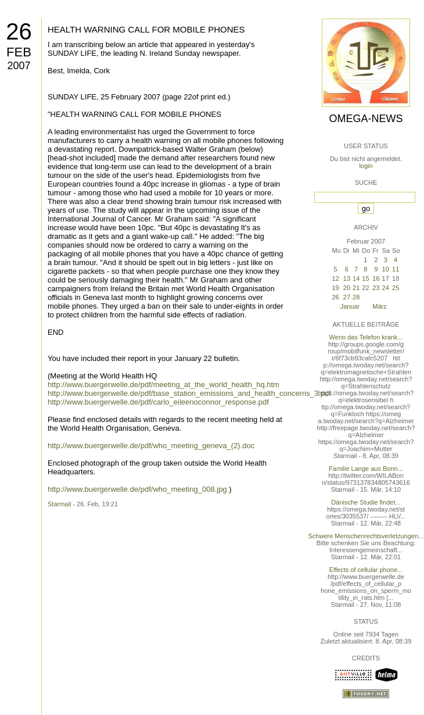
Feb (18, 52)
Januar (350, 306)
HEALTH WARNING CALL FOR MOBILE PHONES (146, 29)
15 (365, 278)
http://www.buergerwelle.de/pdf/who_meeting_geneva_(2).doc (151, 445)
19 (335, 287)
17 (385, 278)
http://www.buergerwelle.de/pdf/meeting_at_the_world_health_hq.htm (163, 384)
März (379, 306)
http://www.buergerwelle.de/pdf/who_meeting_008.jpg (137, 489)
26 (19, 31)
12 (335, 278)
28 (356, 297)
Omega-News (366, 118)
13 (346, 278)
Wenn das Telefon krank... (366, 337)
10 (385, 269)
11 (395, 269)
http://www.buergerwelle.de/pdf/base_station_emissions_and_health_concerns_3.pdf (189, 393)
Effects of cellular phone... (366, 569)
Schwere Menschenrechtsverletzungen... (366, 535)
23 (375, 287)
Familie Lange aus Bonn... (366, 468)
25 (395, 287)
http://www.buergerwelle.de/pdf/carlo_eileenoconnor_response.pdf (158, 402)
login (365, 165)
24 (385, 287)
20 (346, 287)
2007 (18, 66)
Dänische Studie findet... (365, 502)
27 (346, 297)
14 (356, 278)
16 (375, 278)
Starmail (59, 503)
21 (356, 287)
